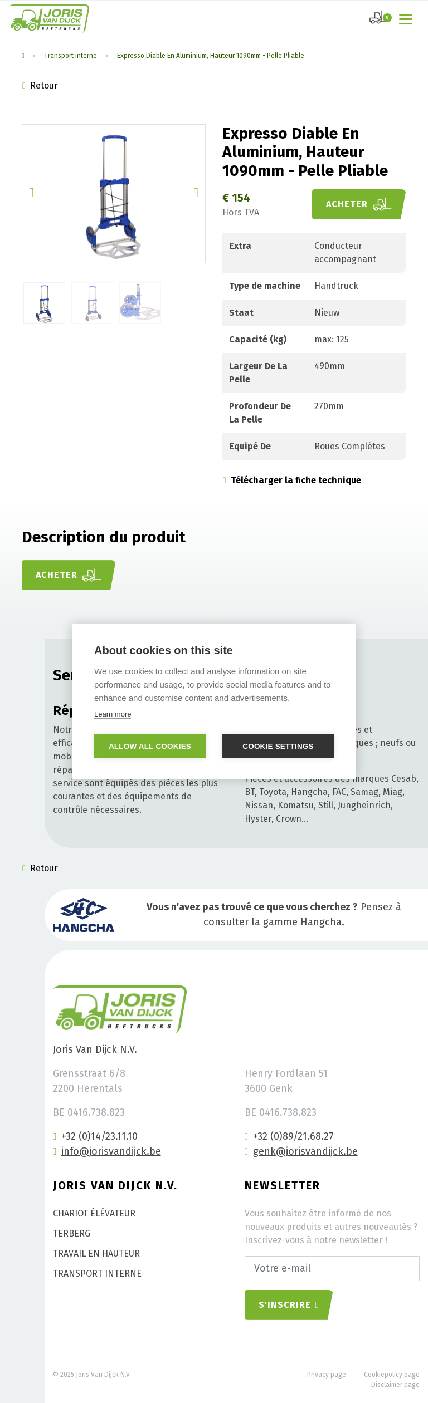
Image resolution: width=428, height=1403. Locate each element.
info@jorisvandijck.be (107, 1151)
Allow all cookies (150, 746)
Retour (40, 85)
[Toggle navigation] (408, 18)
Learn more (112, 714)
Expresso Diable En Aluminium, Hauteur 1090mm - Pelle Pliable (210, 56)
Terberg (71, 1233)
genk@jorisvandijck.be (301, 1151)
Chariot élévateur (94, 1213)
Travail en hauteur (96, 1253)
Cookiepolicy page (392, 1375)
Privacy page (326, 1375)
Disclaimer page (395, 1385)
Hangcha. (322, 922)
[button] (31, 194)
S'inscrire (289, 1304)
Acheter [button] (359, 204)
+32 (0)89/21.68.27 (289, 1136)
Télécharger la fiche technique (292, 480)
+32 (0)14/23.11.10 (95, 1136)
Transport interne (70, 56)
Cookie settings (278, 746)
